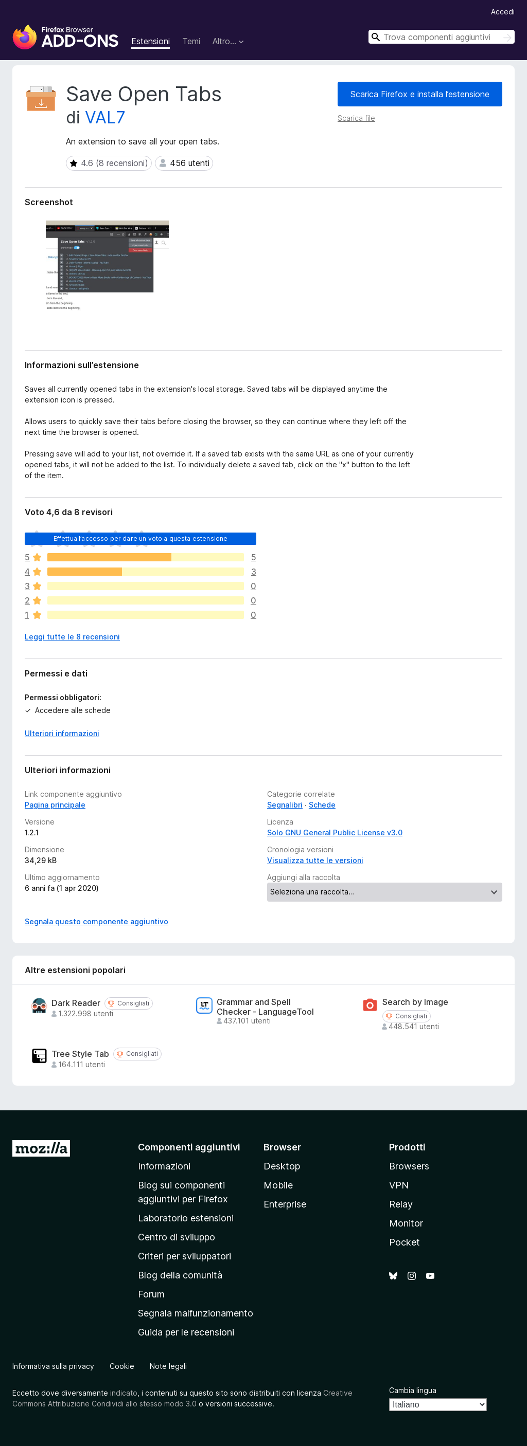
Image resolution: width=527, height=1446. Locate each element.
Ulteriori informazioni (62, 733)
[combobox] (441, 37)
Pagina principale (55, 804)
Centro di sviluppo (176, 1237)
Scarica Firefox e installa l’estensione (419, 94)
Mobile (278, 1185)
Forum (151, 1294)
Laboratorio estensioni (186, 1218)
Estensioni (150, 41)
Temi (191, 41)
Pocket (404, 1242)
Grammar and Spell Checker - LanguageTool (265, 1007)
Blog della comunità (180, 1275)
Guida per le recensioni (186, 1332)
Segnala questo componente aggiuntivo (96, 921)
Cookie (122, 1366)
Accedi (503, 11)
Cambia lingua (412, 1390)
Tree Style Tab (80, 1054)
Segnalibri (285, 804)
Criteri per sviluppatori (184, 1256)
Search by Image (415, 1002)
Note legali (168, 1366)
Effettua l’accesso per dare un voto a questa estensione (141, 538)
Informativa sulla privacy (53, 1366)
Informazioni (164, 1166)
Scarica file (356, 118)
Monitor (406, 1223)
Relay (401, 1204)
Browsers (409, 1166)
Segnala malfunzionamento (195, 1313)
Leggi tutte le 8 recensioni (72, 636)
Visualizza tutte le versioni (315, 860)
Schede (322, 804)
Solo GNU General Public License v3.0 (334, 832)
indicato (123, 1392)
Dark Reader (75, 1003)
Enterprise (285, 1204)
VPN (399, 1185)
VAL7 (105, 117)
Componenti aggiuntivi (189, 1147)
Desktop (282, 1166)
